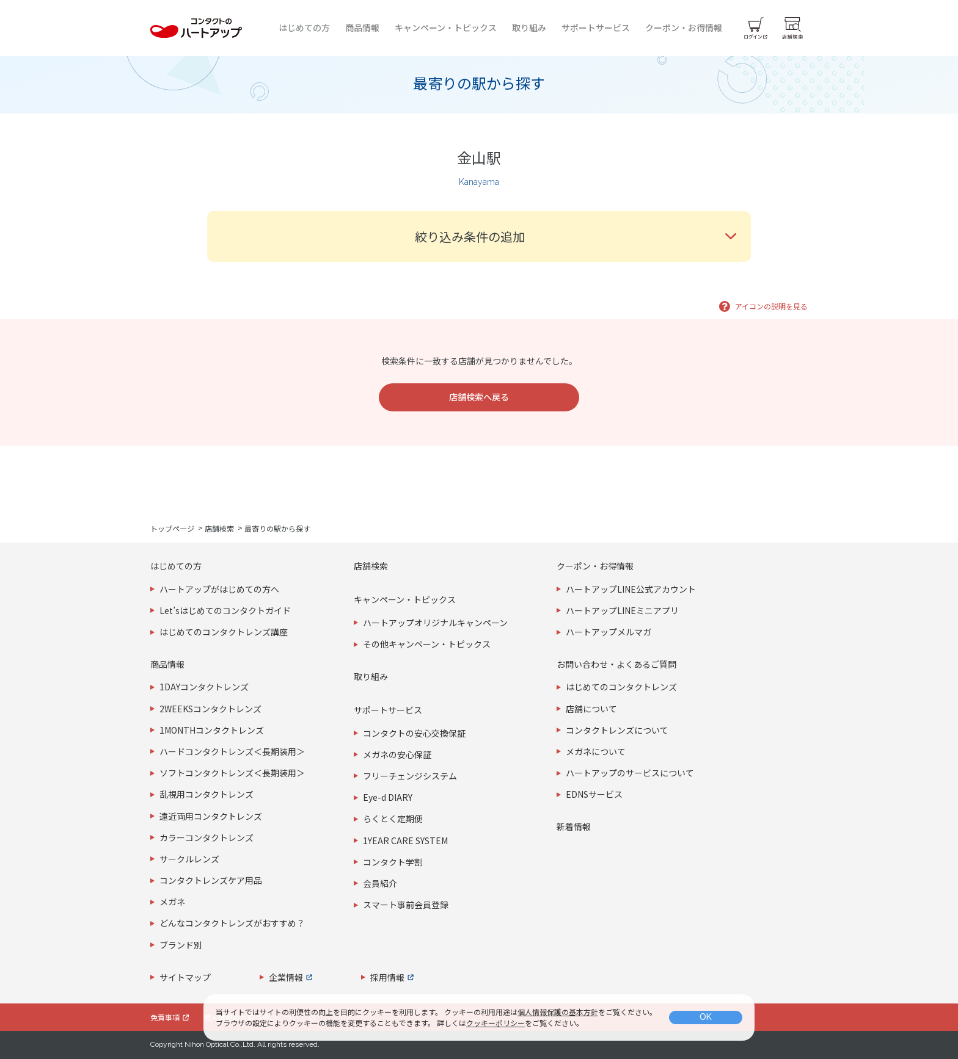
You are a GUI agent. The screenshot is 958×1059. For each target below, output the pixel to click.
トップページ (172, 527)
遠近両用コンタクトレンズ (210, 816)
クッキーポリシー (495, 1022)
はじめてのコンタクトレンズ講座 (223, 632)
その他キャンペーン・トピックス (427, 644)
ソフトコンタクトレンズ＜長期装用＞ (232, 773)
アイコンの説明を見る (771, 306)
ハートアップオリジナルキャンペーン (435, 622)
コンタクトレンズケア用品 (210, 880)
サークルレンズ (189, 859)
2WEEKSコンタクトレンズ (210, 709)
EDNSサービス (594, 794)
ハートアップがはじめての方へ (219, 589)
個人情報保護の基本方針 (557, 1012)
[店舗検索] (792, 28)
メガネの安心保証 (397, 754)
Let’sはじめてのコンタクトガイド (225, 610)
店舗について (591, 709)
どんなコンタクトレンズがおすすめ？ (232, 923)
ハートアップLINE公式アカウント (631, 589)
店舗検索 (219, 527)
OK (706, 1017)
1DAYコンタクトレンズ (204, 687)
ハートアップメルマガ (608, 632)
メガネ (172, 901)
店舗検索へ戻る (479, 397)
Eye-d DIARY (387, 797)
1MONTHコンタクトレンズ (211, 730)
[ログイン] (755, 28)
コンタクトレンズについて (617, 730)
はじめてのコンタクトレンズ (621, 687)
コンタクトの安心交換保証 (414, 733)
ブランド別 (180, 945)
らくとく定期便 (393, 818)
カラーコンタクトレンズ (206, 837)
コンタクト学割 (393, 862)
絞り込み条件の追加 (470, 236)
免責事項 (165, 1017)
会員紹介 (380, 883)
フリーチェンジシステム (410, 776)
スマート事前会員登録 (405, 904)
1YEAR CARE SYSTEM (405, 840)
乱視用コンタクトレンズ (206, 794)
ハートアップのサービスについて (630, 773)
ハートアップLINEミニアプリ (622, 610)
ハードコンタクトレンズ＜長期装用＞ (232, 751)
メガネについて (596, 751)
